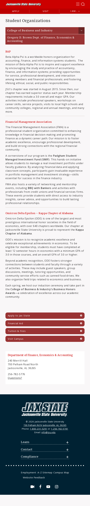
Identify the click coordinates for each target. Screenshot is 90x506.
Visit (46, 11)
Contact (27, 449)
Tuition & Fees (17, 331)
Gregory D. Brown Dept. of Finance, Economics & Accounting (40, 39)
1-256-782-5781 (59, 428)
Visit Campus (16, 338)
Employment (28, 472)
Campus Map (61, 472)
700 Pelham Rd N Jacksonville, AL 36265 (45, 425)
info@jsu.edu (48, 432)
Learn (25, 442)
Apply (15, 11)
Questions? (15, 378)
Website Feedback (34, 477)
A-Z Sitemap (45, 472)
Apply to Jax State (19, 315)
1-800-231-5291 (38, 428)
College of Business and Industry (30, 30)
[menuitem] (29, 472)
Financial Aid (15, 323)
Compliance (29, 456)
